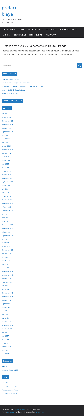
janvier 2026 (6, 117)
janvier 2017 (6, 343)
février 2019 (6, 289)
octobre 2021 (6, 232)
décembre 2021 (7, 225)
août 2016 (5, 350)
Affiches (6, 35)
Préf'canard (51, 30)
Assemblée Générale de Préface (13, 90)
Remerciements (35, 35)
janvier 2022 (6, 221)
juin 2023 (5, 189)
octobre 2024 (6, 153)
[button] (16, 29)
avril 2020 (5, 264)
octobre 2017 (6, 332)
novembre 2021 (7, 228)
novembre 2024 (7, 150)
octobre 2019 (6, 279)
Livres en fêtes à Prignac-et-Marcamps (16, 83)
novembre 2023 (7, 178)
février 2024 (6, 167)
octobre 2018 (6, 300)
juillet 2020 (6, 261)
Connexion (5, 383)
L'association (9, 30)
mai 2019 (5, 286)
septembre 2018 (8, 304)
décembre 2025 (7, 121)
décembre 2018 (7, 293)
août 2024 (5, 157)
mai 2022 (5, 214)
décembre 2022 (7, 200)
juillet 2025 (6, 139)
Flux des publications (9, 386)
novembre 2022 (7, 203)
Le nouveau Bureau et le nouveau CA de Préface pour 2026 (23, 86)
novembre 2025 (7, 124)
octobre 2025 (6, 128)
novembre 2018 (7, 296)
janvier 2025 (6, 146)
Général (4, 366)
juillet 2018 (6, 307)
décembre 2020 (7, 250)
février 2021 (6, 243)
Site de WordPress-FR (9, 393)
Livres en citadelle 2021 (10, 370)
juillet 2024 (6, 160)
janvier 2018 (6, 322)
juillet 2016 (6, 354)
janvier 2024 (6, 171)
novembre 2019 (7, 275)
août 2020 (5, 257)
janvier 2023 (6, 196)
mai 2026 (5, 114)
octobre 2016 (6, 347)
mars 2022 (5, 218)
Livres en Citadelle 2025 (30, 30)
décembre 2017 (7, 325)
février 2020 (6, 268)
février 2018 (6, 318)
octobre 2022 (6, 207)
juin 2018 (5, 311)
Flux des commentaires (10, 390)
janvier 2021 (6, 246)
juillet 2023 (6, 185)
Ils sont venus (20, 35)
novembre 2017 (7, 329)
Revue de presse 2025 (10, 94)
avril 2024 (5, 164)
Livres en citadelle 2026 (10, 79)
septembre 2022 (8, 210)
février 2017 (6, 339)
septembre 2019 (8, 282)
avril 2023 (5, 193)
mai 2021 (5, 239)
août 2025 (5, 135)
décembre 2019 (7, 271)
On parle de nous (67, 30)
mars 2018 (5, 314)
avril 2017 (5, 336)
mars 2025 (5, 142)
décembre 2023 (7, 175)
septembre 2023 (8, 182)
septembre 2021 (8, 236)
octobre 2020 (6, 253)
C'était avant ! (51, 35)
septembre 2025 (8, 132)
